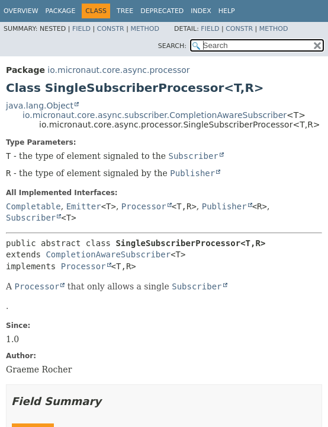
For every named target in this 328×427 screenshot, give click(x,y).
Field (81, 29)
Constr (110, 29)
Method (144, 29)
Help (226, 11)
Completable (33, 206)
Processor (143, 206)
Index (201, 11)
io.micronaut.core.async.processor (118, 70)
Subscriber (31, 217)
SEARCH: (172, 46)
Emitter (83, 206)
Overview (21, 11)
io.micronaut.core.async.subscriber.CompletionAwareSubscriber (154, 115)
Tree (125, 11)
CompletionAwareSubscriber (108, 254)
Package (61, 11)
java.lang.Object (39, 105)
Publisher (224, 206)
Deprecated (162, 11)
